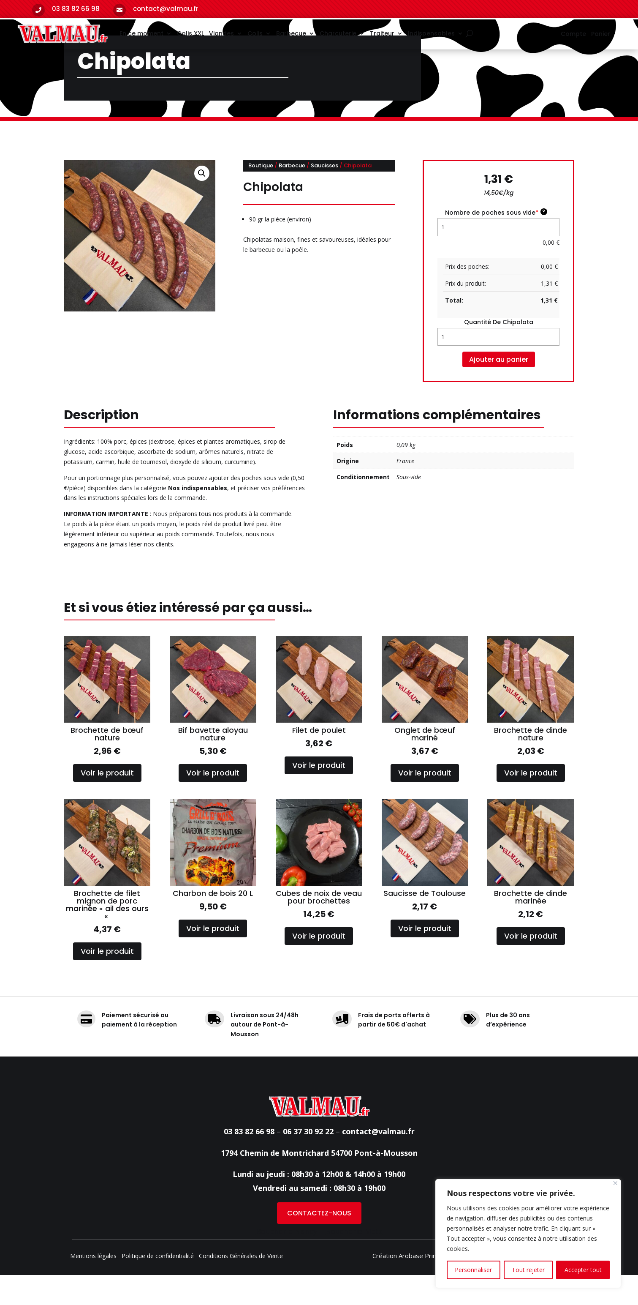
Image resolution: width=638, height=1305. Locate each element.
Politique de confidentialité (158, 1286)
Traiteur (382, 33)
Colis (255, 33)
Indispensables (431, 33)
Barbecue (291, 33)
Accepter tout (583, 1270)
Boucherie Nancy (286, 1261)
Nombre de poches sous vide (496, 242)
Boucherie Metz (354, 1261)
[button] (201, 203)
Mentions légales (93, 1286)
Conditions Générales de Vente (241, 1286)
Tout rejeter (528, 1270)
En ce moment (141, 33)
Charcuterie (338, 33)
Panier (600, 34)
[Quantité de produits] (498, 367)
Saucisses (324, 195)
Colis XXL (190, 33)
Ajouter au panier (498, 389)
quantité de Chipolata (498, 352)
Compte (573, 34)
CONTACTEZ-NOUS (319, 1243)
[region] (528, 1233)
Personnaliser (473, 1270)
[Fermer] (615, 1183)
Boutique (260, 195)
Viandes (221, 33)
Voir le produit (107, 802)
